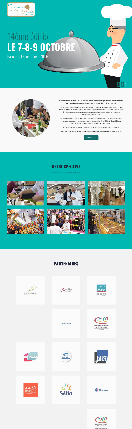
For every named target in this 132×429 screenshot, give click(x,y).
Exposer (99, 8)
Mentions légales (53, 422)
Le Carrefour (87, 8)
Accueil (75, 8)
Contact (118, 8)
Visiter (109, 8)
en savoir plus (91, 138)
